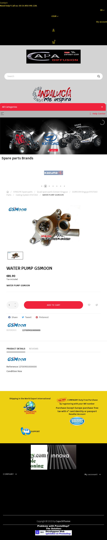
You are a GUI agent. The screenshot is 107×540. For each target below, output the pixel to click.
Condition (12, 371)
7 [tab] (65, 187)
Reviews (33, 348)
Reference (12, 330)
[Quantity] (13, 305)
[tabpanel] (53, 172)
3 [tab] (50, 187)
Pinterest (44, 317)
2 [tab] (46, 187)
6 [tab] (61, 187)
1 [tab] (42, 187)
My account (101, 22)
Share (15, 317)
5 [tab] (57, 187)
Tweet (28, 317)
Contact (3, 3)
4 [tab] (53, 187)
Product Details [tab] (16, 348)
